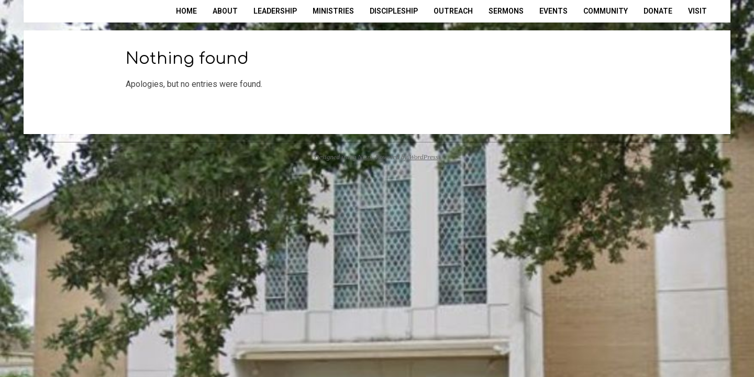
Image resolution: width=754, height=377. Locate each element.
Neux (365, 157)
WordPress (423, 157)
